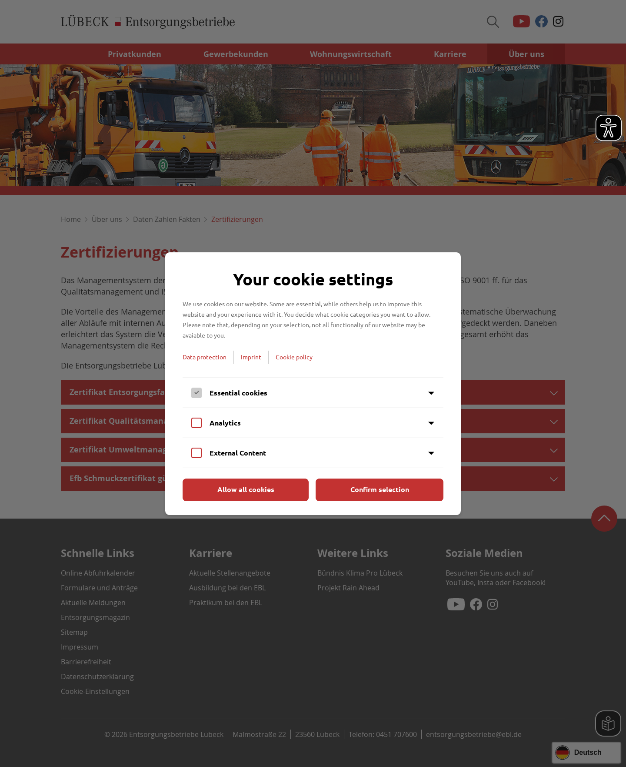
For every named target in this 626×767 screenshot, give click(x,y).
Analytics (225, 422)
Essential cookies (238, 392)
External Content (238, 452)
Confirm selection (379, 489)
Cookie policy (294, 357)
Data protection (204, 357)
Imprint (251, 357)
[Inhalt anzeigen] (431, 393)
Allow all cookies (245, 489)
